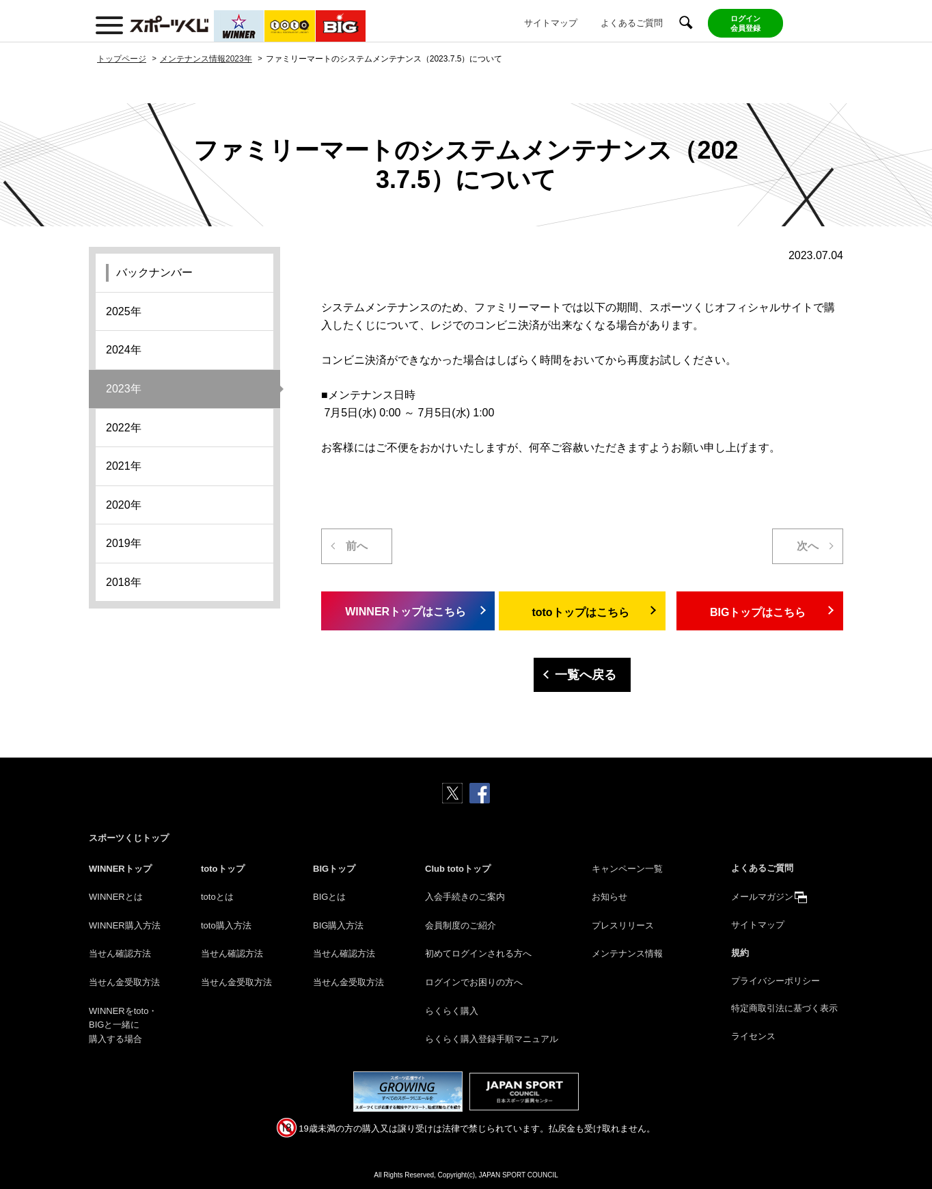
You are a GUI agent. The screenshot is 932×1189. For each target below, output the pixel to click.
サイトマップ (550, 23)
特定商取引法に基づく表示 (784, 1008)
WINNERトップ (120, 869)
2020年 (123, 505)
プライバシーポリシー (775, 981)
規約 (740, 953)
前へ (357, 546)
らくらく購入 (451, 1011)
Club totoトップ (458, 869)
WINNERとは (116, 897)
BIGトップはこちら (758, 612)
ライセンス (753, 1036)
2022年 (123, 427)
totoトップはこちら (580, 612)
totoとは (217, 897)
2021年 (123, 466)
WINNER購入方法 (125, 925)
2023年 (123, 389)
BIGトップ (334, 869)
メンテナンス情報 (627, 953)
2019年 (123, 543)
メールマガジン (762, 897)
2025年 (123, 311)
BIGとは (329, 897)
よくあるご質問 (632, 23)
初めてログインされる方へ (478, 953)
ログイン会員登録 (745, 23)
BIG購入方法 (338, 925)
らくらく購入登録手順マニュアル (491, 1039)
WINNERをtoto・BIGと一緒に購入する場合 (123, 1025)
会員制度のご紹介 (460, 925)
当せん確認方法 (120, 953)
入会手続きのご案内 (465, 897)
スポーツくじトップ (129, 838)
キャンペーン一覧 (627, 869)
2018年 (123, 582)
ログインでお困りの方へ (474, 982)
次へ (808, 546)
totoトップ (223, 869)
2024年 (123, 350)
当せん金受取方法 (124, 982)
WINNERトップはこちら (402, 611)
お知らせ (609, 897)
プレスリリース (623, 925)
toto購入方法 (226, 925)
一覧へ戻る (585, 675)
